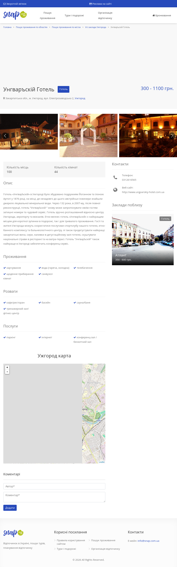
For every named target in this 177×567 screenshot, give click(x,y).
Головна (7, 27)
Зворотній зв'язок (14, 3)
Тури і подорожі (74, 15)
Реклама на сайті (100, 3)
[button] (172, 135)
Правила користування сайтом (71, 542)
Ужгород (80, 98)
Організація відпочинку (105, 15)
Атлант (120, 255)
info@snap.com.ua (148, 540)
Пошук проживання (47, 15)
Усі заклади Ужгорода (95, 27)
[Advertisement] (88, 54)
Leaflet (101, 462)
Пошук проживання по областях (32, 27)
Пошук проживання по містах (66, 27)
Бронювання (161, 15)
